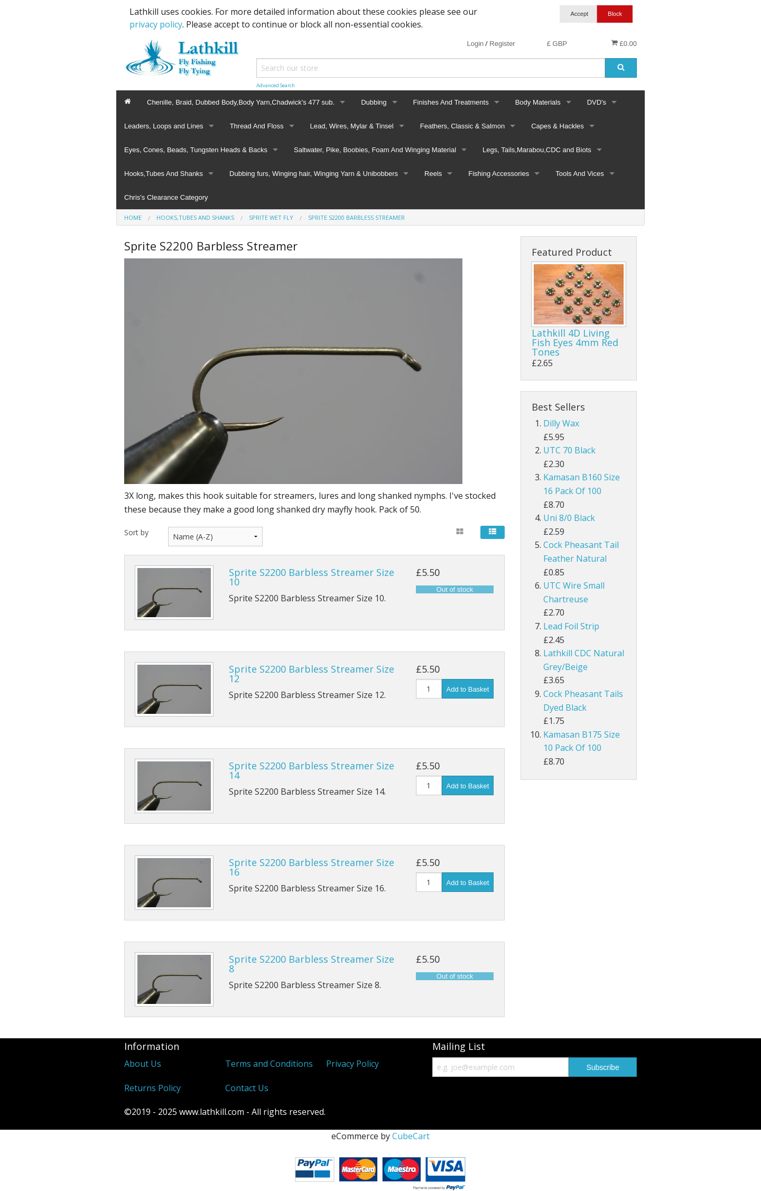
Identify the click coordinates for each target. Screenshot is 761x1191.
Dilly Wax (561, 423)
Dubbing (373, 102)
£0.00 (624, 43)
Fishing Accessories (498, 174)
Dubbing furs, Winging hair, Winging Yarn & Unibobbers (313, 174)
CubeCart (411, 1136)
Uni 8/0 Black (569, 518)
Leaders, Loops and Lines (163, 126)
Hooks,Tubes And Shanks (163, 174)
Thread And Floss (257, 126)
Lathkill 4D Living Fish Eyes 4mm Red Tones (575, 342)
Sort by (136, 532)
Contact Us (246, 1088)
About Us (142, 1063)
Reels (433, 174)
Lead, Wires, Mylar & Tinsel (352, 126)
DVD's (596, 102)
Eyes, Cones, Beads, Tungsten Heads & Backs (195, 150)
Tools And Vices (579, 174)
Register (502, 44)
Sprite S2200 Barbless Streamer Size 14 (311, 770)
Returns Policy (152, 1088)
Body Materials (538, 102)
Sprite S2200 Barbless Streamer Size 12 (311, 674)
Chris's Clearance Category (166, 197)
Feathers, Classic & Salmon (462, 126)
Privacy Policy (352, 1063)
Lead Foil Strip (571, 626)
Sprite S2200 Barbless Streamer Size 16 (311, 867)
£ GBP (557, 44)
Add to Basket (468, 689)
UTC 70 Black (569, 450)
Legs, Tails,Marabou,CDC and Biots (536, 150)
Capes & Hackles (557, 126)
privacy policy (155, 24)
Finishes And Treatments (451, 102)
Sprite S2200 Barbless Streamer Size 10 (311, 577)
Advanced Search (275, 85)
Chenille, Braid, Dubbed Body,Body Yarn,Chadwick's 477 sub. (241, 102)
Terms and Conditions (269, 1063)
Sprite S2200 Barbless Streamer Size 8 (311, 964)
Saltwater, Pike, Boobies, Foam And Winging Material (375, 150)
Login (475, 44)
